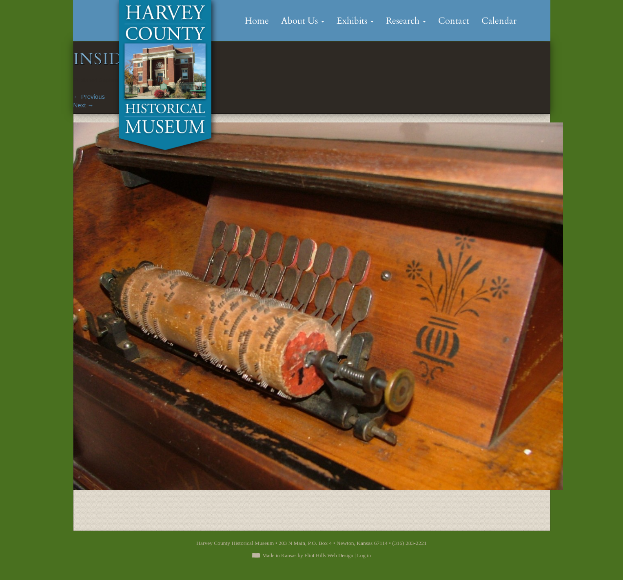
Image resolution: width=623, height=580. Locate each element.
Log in (364, 555)
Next (83, 105)
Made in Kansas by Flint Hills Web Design (307, 555)
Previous (89, 96)
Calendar (499, 21)
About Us (302, 21)
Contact (453, 21)
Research (406, 21)
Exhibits (355, 21)
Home (257, 21)
